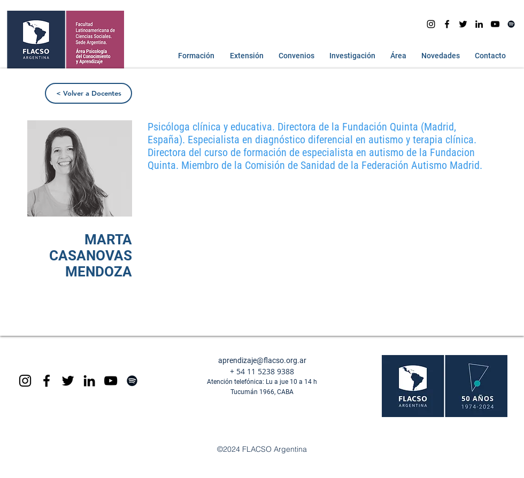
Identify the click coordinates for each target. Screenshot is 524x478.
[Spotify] (511, 24)
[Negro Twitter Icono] (463, 24)
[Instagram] (431, 24)
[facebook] (447, 24)
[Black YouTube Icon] (111, 381)
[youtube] (495, 24)
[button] (194, 55)
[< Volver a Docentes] (88, 93)
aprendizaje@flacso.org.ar (262, 360)
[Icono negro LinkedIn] (479, 24)
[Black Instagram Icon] (25, 381)
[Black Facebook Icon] (46, 381)
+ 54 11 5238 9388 (262, 371)
